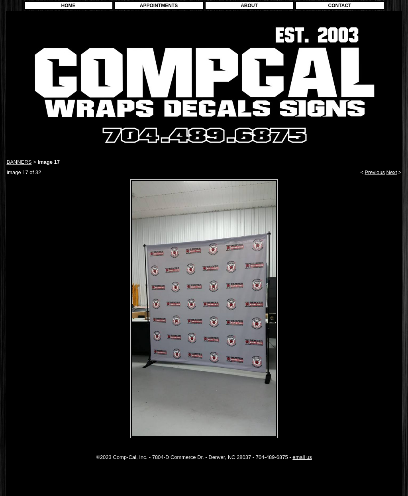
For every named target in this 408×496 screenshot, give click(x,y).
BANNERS (19, 162)
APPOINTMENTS (159, 5)
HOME (68, 5)
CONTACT (339, 5)
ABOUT (249, 5)
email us (302, 457)
